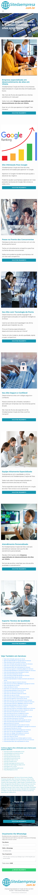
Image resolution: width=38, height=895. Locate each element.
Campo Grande (30, 780)
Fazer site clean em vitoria (11, 736)
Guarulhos (32, 784)
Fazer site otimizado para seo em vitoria (14, 659)
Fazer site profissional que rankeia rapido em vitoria (17, 738)
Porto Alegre (13, 780)
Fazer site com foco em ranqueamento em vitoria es (18, 700)
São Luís (19, 780)
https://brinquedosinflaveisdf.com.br (13, 768)
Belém (7, 780)
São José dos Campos (15, 789)
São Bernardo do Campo (20, 785)
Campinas (3, 785)
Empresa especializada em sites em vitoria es (16, 705)
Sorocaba (26, 787)
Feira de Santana (16, 790)
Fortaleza (3, 779)
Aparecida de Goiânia (6, 792)
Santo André (15, 787)
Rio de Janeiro (24, 777)
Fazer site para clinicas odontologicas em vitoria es (17, 729)
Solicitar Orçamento (19, 113)
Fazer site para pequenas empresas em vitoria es (17, 721)
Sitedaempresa (23, 892)
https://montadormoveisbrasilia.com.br (14, 751)
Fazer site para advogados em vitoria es (14, 734)
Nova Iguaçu (8, 787)
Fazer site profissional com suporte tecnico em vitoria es (19, 739)
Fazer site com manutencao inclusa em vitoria (16, 688)
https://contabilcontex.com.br (12, 755)
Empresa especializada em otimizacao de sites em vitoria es (19, 670)
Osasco (22, 787)
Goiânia (3, 780)
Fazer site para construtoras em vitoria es (15, 662)
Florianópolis (28, 782)
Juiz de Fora (30, 790)
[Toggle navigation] (3, 11)
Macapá (7, 784)
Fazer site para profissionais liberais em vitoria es (16, 675)
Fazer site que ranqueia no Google (12, 816)
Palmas (27, 784)
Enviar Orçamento (19, 870)
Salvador (9, 779)
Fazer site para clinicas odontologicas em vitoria (16, 697)
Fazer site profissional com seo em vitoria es (15, 715)
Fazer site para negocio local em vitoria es (15, 682)
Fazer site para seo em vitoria (11, 685)
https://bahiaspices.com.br (11, 769)
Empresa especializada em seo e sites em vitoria (16, 725)
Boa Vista (11, 784)
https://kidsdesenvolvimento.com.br (13, 753)
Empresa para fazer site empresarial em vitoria (16, 741)
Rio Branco (18, 784)
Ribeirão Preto (5, 789)
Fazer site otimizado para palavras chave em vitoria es (18, 664)
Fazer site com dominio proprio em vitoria (15, 693)
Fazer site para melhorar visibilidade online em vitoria (18, 703)
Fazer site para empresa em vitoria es (14, 718)
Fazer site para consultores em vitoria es (14, 711)
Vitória (22, 784)
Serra (14, 792)
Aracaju (23, 782)
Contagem (4, 790)
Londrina (24, 790)
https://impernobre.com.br (11, 760)
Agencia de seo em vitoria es (11, 723)
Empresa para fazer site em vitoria (13, 677)
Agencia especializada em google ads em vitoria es (17, 660)
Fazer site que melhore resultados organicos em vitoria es (19, 708)
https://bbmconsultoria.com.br (12, 758)
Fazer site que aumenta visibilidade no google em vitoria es (20, 726)
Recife (32, 779)
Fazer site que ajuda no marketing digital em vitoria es (18, 669)
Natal (14, 782)
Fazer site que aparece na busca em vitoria (15, 698)
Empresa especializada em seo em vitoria (15, 690)
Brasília (30, 777)
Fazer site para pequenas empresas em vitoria (16, 672)
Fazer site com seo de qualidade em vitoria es (16, 731)
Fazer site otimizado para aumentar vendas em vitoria (18, 710)
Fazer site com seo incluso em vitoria (13, 692)
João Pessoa (9, 782)
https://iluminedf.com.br (10, 761)
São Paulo (17, 777)
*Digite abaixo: (7, 863)
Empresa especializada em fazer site (26, 813)
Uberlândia (33, 787)
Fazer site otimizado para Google (11, 814)
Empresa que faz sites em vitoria (12, 728)
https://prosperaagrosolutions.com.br (14, 763)
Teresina (3, 782)
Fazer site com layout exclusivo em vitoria (15, 665)
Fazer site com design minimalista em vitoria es (16, 733)
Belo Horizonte (16, 779)
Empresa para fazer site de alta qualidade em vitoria (18, 716)
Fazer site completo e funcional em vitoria (15, 706)
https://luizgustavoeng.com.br (12, 756)
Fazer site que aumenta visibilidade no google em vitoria (19, 683)
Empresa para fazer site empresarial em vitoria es (17, 667)
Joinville (9, 790)
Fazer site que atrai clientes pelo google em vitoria (17, 720)
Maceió (24, 780)
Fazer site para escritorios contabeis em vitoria (16, 713)
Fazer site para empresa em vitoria (13, 673)
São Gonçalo (10, 785)
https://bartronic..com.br (10, 766)
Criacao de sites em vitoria (11, 687)
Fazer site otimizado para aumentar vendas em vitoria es (19, 701)
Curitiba (27, 779)
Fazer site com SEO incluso (28, 814)
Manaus (23, 779)
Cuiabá (18, 782)
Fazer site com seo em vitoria (11, 695)
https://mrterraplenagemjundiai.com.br (14, 764)
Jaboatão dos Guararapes (28, 789)
